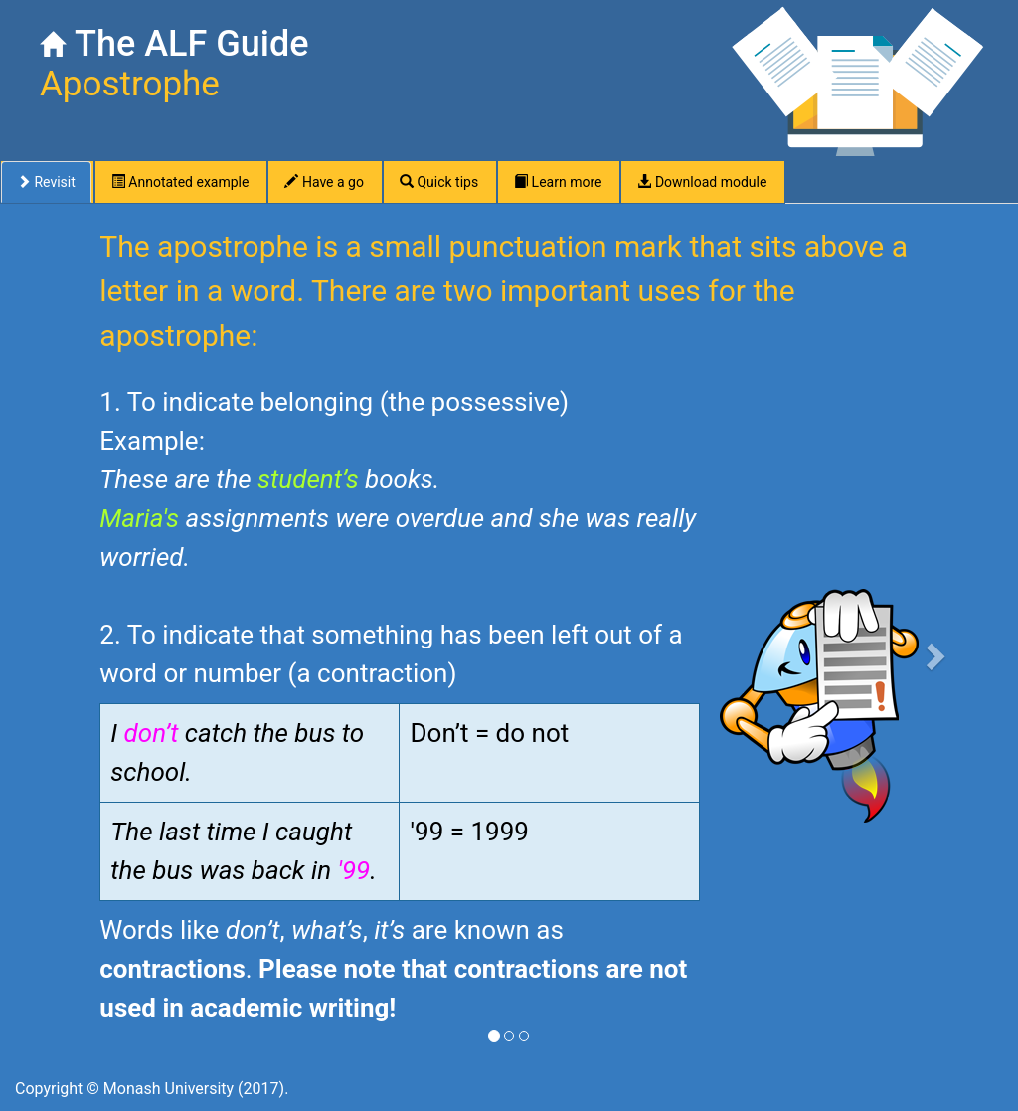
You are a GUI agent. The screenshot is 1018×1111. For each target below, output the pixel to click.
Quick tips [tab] (439, 182)
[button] (939, 650)
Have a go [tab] (324, 182)
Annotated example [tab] (180, 182)
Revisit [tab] (46, 182)
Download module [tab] (701, 182)
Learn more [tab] (557, 182)
